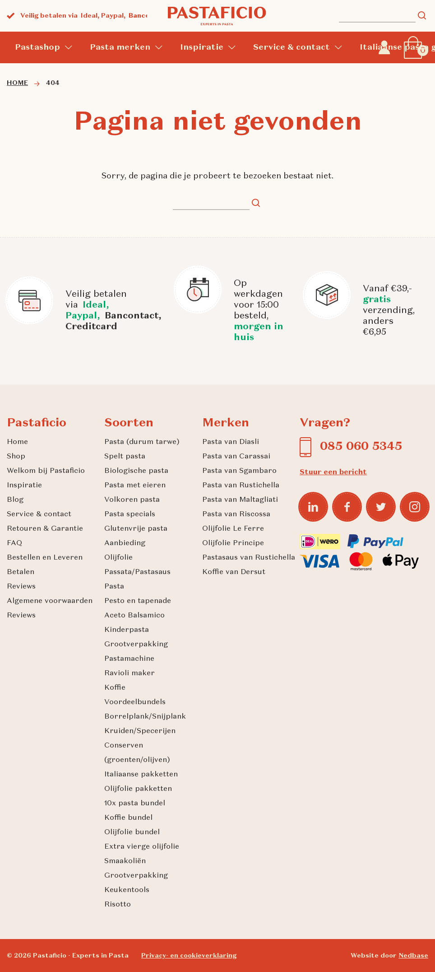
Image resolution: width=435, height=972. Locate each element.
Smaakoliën (125, 861)
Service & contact (291, 47)
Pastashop (37, 47)
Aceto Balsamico (134, 615)
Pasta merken (120, 47)
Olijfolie (118, 557)
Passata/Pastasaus (137, 572)
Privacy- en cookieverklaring (188, 956)
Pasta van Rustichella (240, 485)
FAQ (14, 543)
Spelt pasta (124, 456)
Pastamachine (129, 659)
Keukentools (126, 890)
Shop (16, 456)
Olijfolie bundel (132, 832)
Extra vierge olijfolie (141, 846)
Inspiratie (201, 47)
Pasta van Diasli (230, 442)
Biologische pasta (136, 471)
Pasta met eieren (135, 485)
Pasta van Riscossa (236, 514)
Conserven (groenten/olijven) (137, 753)
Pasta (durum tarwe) (142, 442)
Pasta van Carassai (236, 456)
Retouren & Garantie (45, 529)
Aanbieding (124, 543)
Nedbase (413, 956)
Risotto (117, 904)
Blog (15, 500)
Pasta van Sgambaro (239, 471)
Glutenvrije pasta (135, 529)
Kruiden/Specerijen (140, 731)
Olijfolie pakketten (138, 789)
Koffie (114, 688)
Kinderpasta (126, 630)
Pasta (114, 586)
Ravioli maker (129, 673)
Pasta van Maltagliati (240, 500)
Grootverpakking (136, 644)
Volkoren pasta (132, 500)
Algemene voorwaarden (50, 601)
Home (17, 442)
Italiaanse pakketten (141, 774)
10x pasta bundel (134, 803)
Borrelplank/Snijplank (145, 716)
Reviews (21, 586)
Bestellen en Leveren (45, 557)
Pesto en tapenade (137, 601)
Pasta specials (129, 514)
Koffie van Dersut (233, 572)
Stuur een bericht (333, 472)
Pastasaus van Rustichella (248, 557)
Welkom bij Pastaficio (46, 471)
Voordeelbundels (135, 702)
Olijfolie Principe (233, 543)
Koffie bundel (128, 818)
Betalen (20, 572)
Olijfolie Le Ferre (233, 529)
